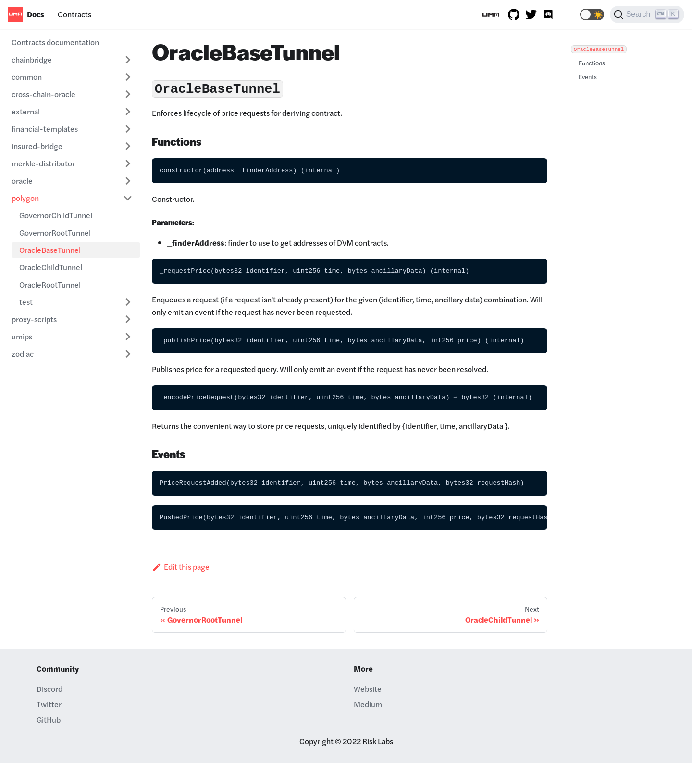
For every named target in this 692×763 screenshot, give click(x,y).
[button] (592, 14)
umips (22, 336)
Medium (368, 704)
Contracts (74, 14)
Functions (592, 63)
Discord (49, 688)
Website (368, 688)
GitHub (49, 719)
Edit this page (181, 566)
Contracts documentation (55, 42)
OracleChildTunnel (50, 267)
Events (588, 77)
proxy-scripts (34, 319)
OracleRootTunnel (50, 284)
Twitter (49, 704)
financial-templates (45, 128)
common (27, 76)
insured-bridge (37, 145)
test (26, 301)
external (26, 111)
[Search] (647, 14)
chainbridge (32, 59)
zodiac (23, 353)
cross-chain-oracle (43, 94)
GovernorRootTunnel (55, 232)
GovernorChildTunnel (55, 215)
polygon (25, 197)
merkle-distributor (43, 163)
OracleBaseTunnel (50, 249)
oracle (22, 180)
